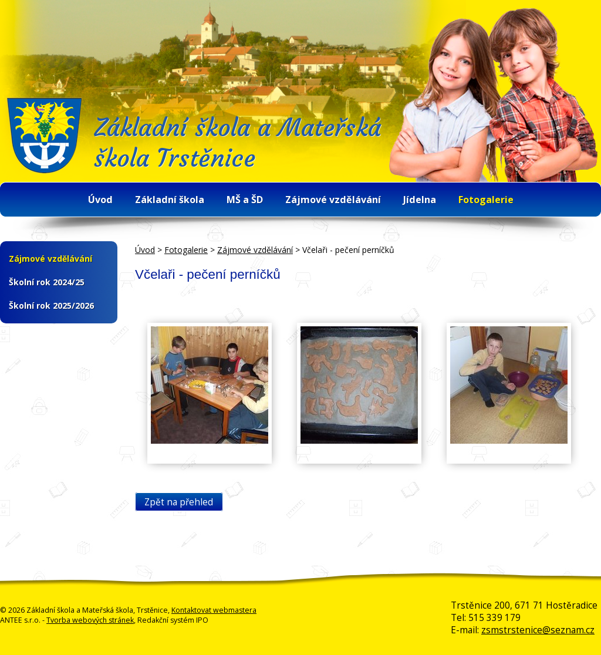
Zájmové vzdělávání (333, 199)
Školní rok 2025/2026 (51, 305)
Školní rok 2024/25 (47, 282)
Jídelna (419, 199)
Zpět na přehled (178, 502)
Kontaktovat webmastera (213, 610)
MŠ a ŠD (245, 199)
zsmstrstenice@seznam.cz (538, 630)
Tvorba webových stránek (90, 620)
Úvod (100, 199)
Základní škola (169, 199)
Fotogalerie (486, 199)
